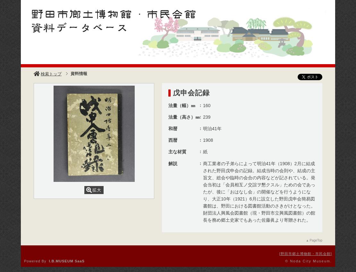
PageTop (316, 240)
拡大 (93, 190)
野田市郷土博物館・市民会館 (306, 254)
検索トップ (48, 74)
